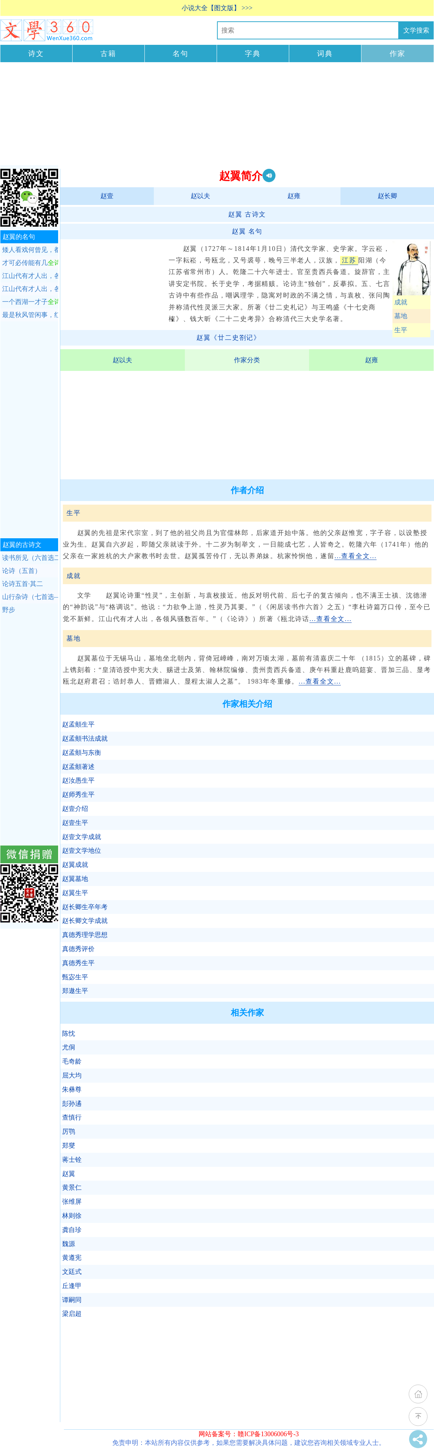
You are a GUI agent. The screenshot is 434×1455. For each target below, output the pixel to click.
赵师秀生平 (78, 794)
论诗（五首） (21, 570)
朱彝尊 (72, 1089)
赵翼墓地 (75, 878)
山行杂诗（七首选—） (30, 596)
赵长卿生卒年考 (85, 907)
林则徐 (72, 1215)
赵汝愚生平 (78, 780)
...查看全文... (355, 556)
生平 (400, 330)
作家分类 (247, 360)
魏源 (68, 1244)
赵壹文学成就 (81, 836)
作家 (397, 53)
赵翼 (68, 1173)
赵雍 (293, 196)
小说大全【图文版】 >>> (217, 8)
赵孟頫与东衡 (81, 752)
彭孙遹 (72, 1103)
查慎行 (72, 1117)
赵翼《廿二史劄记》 (228, 337)
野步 (8, 609)
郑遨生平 (75, 990)
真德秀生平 (78, 963)
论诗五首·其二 (22, 583)
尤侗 (68, 1047)
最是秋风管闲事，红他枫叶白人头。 (30, 314)
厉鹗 (68, 1131)
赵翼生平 (75, 892)
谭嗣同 (72, 1300)
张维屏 (72, 1201)
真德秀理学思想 (85, 934)
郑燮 (68, 1145)
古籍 (108, 53)
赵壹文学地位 (81, 850)
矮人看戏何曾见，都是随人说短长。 (30, 249)
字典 (253, 53)
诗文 (36, 53)
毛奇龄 (72, 1061)
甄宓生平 (75, 977)
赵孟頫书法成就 (85, 738)
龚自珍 (72, 1229)
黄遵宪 (72, 1257)
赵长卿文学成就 (85, 920)
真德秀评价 (78, 949)
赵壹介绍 (75, 808)
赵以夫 (200, 196)
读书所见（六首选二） (30, 557)
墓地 (400, 316)
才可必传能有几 (30, 262)
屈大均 (72, 1075)
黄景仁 (72, 1187)
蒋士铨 (72, 1159)
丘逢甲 (72, 1285)
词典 (325, 53)
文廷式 (72, 1271)
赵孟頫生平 (78, 724)
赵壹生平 (75, 822)
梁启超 (72, 1313)
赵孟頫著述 (78, 766)
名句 (180, 53)
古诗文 (247, 214)
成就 (400, 302)
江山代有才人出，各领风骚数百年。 (30, 275)
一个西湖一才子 (30, 301)
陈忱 (68, 1033)
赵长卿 (387, 196)
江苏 (349, 260)
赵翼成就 (75, 864)
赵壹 (106, 196)
